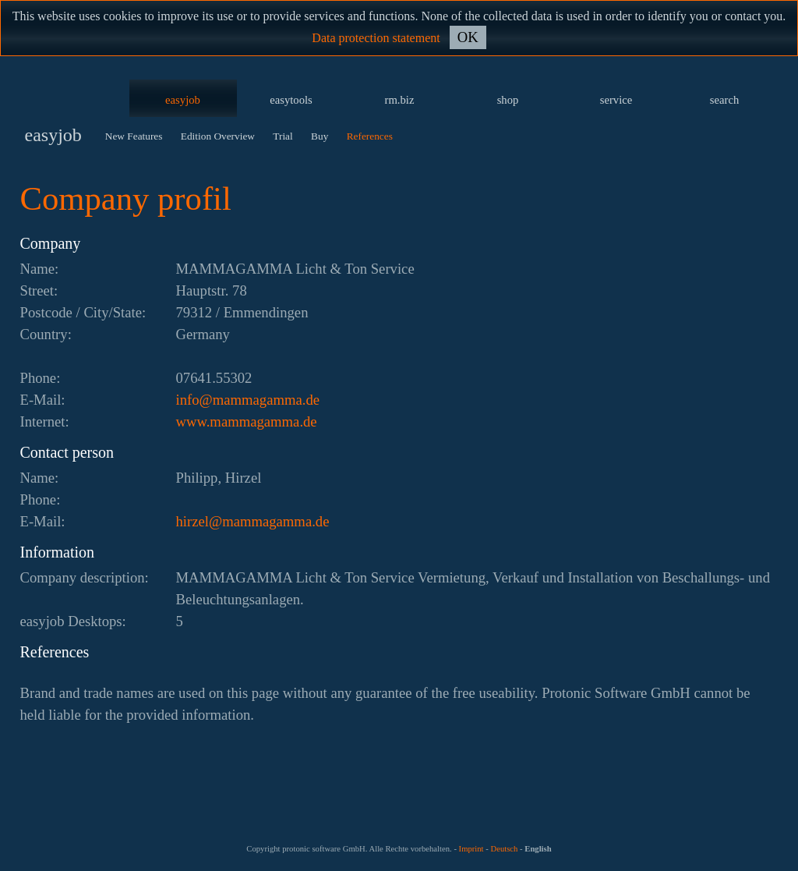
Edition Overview (218, 136)
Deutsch (503, 848)
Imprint (471, 848)
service (616, 100)
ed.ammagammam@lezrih (253, 521)
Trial (282, 136)
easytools (291, 100)
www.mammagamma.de (246, 421)
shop (508, 100)
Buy (319, 136)
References (370, 136)
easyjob (182, 100)
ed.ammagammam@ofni (248, 399)
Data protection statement (376, 37)
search (724, 100)
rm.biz (400, 100)
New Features (134, 136)
